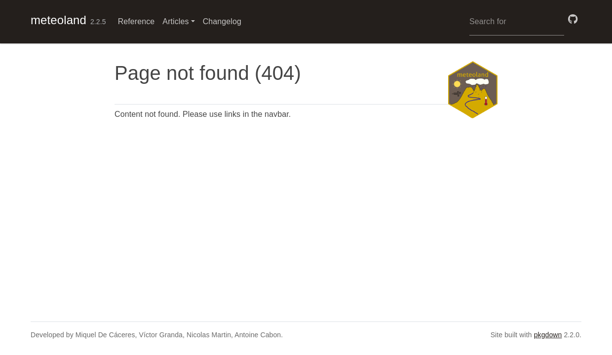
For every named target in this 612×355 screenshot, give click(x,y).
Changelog (222, 21)
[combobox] (516, 22)
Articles (175, 21)
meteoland (58, 20)
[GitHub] (572, 19)
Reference (136, 21)
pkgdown (548, 335)
